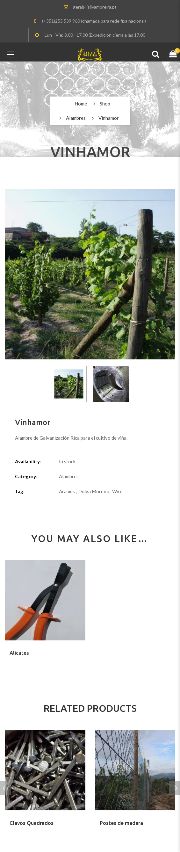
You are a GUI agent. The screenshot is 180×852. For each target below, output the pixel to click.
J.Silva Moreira (93, 491)
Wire (117, 491)
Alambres (76, 118)
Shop (105, 103)
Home (81, 103)
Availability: (28, 461)
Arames (67, 491)
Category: (26, 476)
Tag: (20, 491)
